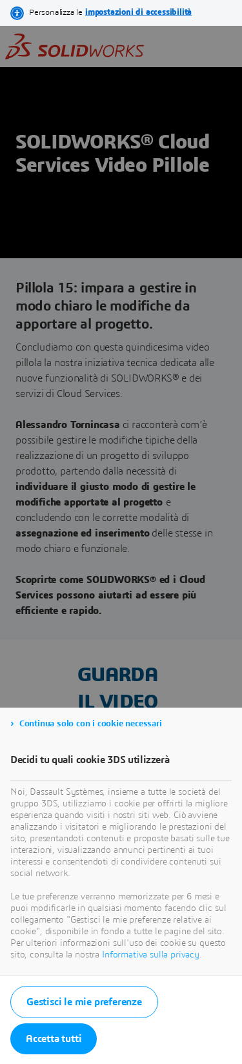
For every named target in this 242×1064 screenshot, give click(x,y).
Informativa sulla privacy (150, 954)
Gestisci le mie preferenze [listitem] (84, 1002)
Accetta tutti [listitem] (53, 1039)
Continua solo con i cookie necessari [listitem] (90, 723)
